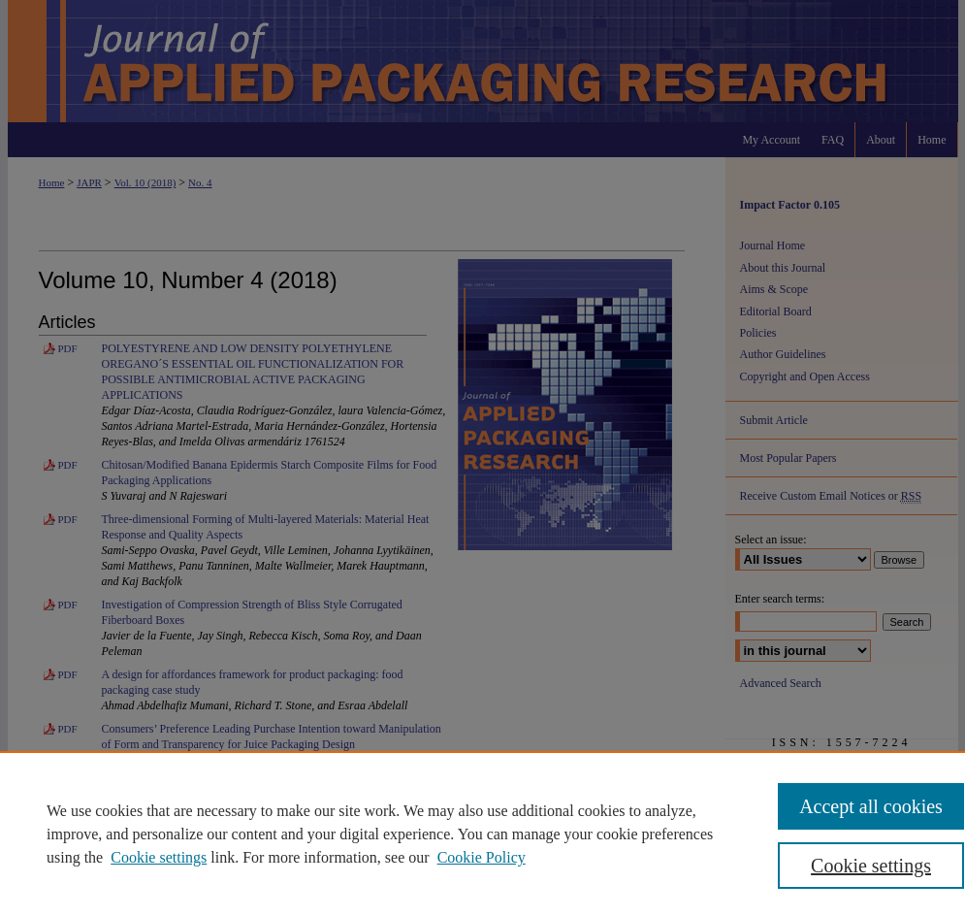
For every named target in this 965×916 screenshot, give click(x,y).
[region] (482, 833)
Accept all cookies (871, 806)
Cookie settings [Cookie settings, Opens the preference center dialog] (871, 865)
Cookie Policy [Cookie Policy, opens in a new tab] (481, 857)
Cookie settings (159, 857)
